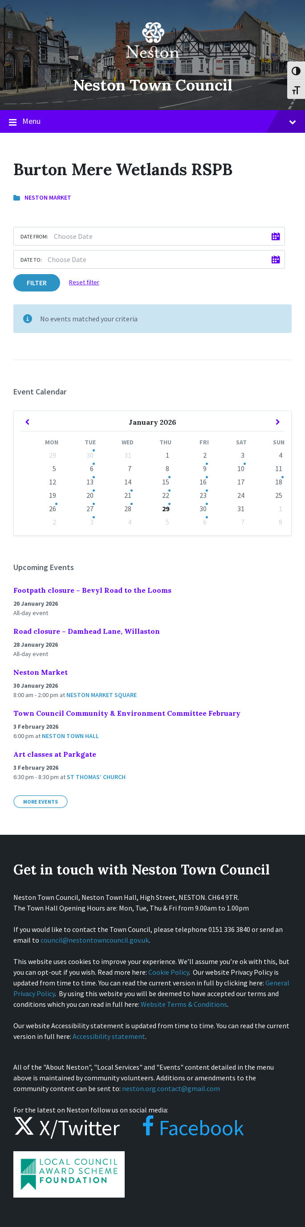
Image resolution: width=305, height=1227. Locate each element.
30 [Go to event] (90, 455)
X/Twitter (66, 1127)
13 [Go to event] (90, 481)
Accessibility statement (109, 1036)
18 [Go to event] (278, 481)
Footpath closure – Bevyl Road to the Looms (92, 590)
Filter (37, 282)
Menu (152, 121)
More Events (40, 801)
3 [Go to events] (92, 521)
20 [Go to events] (90, 495)
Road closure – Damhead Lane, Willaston (86, 631)
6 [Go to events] (92, 468)
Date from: (34, 236)
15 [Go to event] (165, 481)
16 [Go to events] (203, 481)
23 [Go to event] (203, 495)
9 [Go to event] (205, 468)
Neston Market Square (101, 695)
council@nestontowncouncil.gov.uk (95, 940)
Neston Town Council (152, 84)
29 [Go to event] (165, 508)
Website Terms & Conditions (184, 1004)
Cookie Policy (168, 972)
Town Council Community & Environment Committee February (126, 713)
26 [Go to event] (52, 508)
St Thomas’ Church (96, 777)
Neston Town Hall (70, 736)
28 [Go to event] (127, 508)
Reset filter (84, 282)
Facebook (184, 1127)
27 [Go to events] (90, 508)
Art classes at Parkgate (54, 754)
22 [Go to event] (165, 495)
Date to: (31, 259)
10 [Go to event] (240, 468)
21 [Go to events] (127, 495)
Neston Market (47, 197)
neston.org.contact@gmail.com (171, 1088)
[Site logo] (152, 64)
